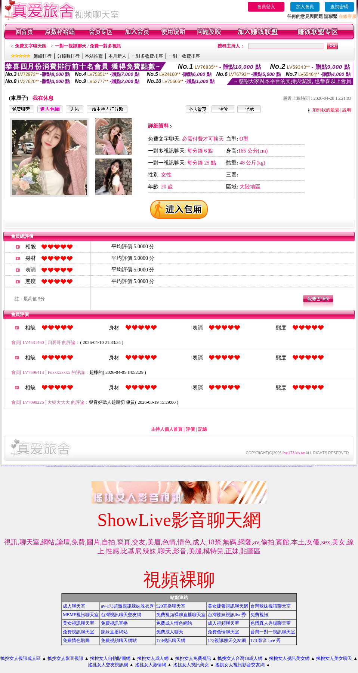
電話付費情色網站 (173, 466)
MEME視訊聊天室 (81, 614)
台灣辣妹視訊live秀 (227, 614)
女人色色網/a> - (73, 466)
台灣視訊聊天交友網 (121, 614)
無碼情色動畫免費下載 (94, 466)
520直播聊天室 (170, 606)
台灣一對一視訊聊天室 (272, 631)
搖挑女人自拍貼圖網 (110, 658)
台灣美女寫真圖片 (68, 466)
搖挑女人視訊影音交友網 (240, 664)
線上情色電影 (171, 466)
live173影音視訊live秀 (140, 466)
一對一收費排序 (184, 56)
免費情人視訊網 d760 (84, 466)
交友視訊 (91, 466)
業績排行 (43, 56)
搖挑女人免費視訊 (193, 658)
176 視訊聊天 (56, 466)
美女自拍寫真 (277, 466)
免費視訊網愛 (117, 466)
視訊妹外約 (300, 466)
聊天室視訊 (126, 466)
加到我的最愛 (325, 110)
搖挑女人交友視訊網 (108, 664)
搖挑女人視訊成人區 (20, 658)
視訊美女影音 (153, 466)
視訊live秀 (115, 466)
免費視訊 (259, 614)
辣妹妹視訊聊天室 (287, 466)
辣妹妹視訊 (280, 466)
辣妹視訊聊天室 (232, 466)
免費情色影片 (144, 466)
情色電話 (71, 466)
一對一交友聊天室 (136, 466)
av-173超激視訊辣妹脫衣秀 (127, 606)
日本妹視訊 (282, 466)
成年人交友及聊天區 (121, 466)
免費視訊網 (124, 466)
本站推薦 (94, 56)
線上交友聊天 (106, 466)
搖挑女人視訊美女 (191, 664)
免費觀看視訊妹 (297, 466)
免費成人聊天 (169, 631)
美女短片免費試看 (76, 466)
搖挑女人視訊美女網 (289, 658)
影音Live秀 (308, 466)
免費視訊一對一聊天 (289, 465)
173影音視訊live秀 (64, 466)
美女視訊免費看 (164, 466)
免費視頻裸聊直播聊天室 (181, 614)
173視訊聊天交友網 (227, 640)
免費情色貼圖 (76, 640)
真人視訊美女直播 (132, 466)
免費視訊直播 (114, 623)
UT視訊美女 (147, 466)
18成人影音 (226, 466)
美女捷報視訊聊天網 (228, 606)
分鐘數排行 (68, 56)
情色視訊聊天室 (149, 466)
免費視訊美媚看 (155, 466)
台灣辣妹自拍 (294, 466)
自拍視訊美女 (41, 465)
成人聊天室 (74, 606)
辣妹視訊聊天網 (242, 466)
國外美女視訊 (50, 466)
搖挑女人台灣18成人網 (239, 658)
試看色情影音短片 (214, 465)
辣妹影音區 (221, 466)
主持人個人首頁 (166, 429)
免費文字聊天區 (30, 46)
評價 (190, 429)
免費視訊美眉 (159, 466)
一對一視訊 (129, 466)
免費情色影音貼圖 (351, 465)
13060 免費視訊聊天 (88, 466)
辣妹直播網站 (114, 631)
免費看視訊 (311, 466)
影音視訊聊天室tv (252, 466)
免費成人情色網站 (174, 623)
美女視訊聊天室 (78, 623)
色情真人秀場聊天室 (270, 623)
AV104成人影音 (305, 466)
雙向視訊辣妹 (197, 466)
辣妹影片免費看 (191, 466)
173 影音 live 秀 (265, 640)
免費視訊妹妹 (168, 466)
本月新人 (117, 56)
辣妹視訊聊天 (186, 466)
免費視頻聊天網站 (119, 640)
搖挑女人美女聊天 (334, 658)
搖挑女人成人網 (153, 658)
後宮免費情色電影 (215, 466)
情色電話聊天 (177, 466)
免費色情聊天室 (223, 631)
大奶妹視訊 (285, 466)
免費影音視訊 (180, 466)
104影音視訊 (136, 465)
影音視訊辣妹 (183, 466)
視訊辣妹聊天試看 (239, 466)
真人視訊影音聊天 (124, 465)
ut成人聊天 (108, 466)
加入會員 (305, 6)
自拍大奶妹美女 (80, 466)
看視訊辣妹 (194, 466)
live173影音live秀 (111, 466)
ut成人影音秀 (229, 466)
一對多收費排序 (147, 56)
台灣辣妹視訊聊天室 (270, 606)
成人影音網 (224, 466)
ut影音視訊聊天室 (235, 466)
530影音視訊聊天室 (260, 466)
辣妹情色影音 (218, 466)
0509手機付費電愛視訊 (200, 465)
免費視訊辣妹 (271, 466)
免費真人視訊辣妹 (232, 465)
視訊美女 (46, 465)
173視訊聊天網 (170, 640)
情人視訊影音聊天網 (248, 466)
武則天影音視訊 (133, 465)
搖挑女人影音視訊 (65, 658)
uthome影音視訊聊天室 (208, 466)
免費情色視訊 (162, 466)
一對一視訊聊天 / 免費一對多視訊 (88, 46)
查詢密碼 (339, 6)
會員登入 (266, 6)
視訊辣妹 (245, 466)
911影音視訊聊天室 (255, 466)
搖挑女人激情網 (150, 664)
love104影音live (102, 466)
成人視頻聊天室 (223, 623)
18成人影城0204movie (60, 466)
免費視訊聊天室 (78, 631)
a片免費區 (302, 466)
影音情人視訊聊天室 (267, 466)
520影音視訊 (189, 466)
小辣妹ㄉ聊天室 (274, 466)
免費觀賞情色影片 (98, 466)
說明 (346, 110)
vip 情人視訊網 (53, 466)
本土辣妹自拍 (291, 466)
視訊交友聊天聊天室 (200, 466)
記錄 (202, 429)
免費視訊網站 (204, 466)
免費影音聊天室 (211, 466)
